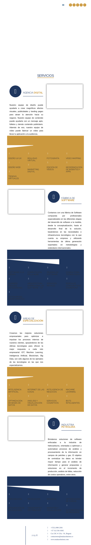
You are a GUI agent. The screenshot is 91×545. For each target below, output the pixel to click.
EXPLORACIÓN (15, 499)
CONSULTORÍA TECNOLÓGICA (73, 273)
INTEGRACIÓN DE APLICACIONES (16, 509)
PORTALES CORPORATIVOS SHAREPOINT (73, 285)
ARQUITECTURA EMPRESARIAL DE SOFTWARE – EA (35, 285)
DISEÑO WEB (14, 167)
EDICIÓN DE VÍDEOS (52, 168)
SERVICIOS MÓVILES (52, 284)
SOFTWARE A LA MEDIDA (16, 273)
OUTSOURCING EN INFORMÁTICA (16, 298)
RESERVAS (52, 499)
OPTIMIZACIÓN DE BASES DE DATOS (15, 403)
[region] (45, 34)
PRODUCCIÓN (33, 499)
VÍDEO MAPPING (73, 158)
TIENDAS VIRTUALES (13, 177)
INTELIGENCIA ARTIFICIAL (14, 390)
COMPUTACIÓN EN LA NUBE (34, 273)
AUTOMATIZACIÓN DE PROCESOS (74, 511)
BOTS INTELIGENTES (73, 402)
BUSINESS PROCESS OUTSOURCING (15, 285)
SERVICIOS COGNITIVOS (53, 402)
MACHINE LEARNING (71, 390)
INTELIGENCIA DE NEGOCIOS (55, 390)
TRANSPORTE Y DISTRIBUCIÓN (34, 509)
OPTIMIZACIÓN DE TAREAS (73, 500)
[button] (45, 61)
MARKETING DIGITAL (33, 170)
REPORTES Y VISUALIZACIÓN (54, 509)
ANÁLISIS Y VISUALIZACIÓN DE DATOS (34, 403)
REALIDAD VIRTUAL (32, 159)
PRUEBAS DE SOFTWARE (53, 273)
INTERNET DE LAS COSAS (35, 390)
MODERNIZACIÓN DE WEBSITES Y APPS (74, 169)
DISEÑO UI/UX (14, 158)
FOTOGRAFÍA (53, 158)
